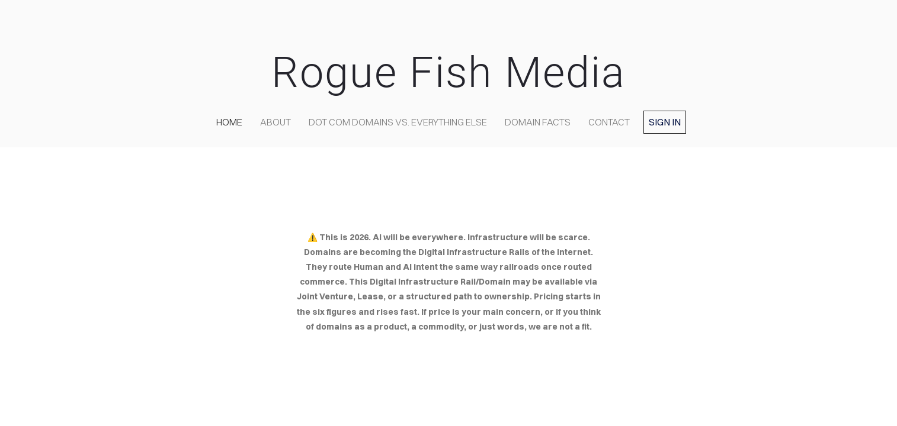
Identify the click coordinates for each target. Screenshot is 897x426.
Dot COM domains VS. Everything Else (398, 122)
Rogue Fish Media (448, 72)
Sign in (665, 122)
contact (609, 122)
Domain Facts (538, 122)
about (275, 122)
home (229, 122)
